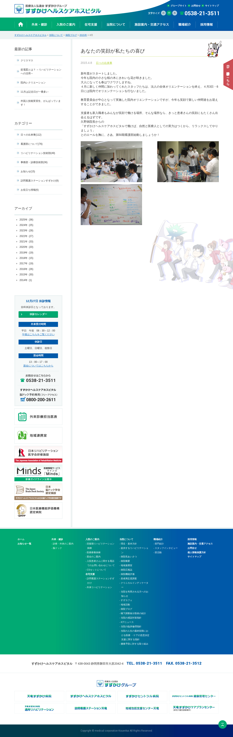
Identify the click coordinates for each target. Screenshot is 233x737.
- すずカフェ (126, 600)
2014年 (26, 280)
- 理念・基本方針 (128, 543)
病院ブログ (71, 35)
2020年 (26, 247)
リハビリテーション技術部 (38, 153)
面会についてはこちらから (38, 365)
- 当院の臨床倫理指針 (131, 626)
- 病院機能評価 (127, 574)
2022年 (26, 236)
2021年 (26, 242)
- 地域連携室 (126, 565)
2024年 (26, 225)
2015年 (83, 35)
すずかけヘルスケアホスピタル (30, 35)
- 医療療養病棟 (93, 552)
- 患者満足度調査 (128, 578)
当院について (56, 35)
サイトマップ (212, 5)
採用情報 (192, 539)
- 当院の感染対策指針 (131, 617)
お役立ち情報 (30, 189)
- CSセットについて (96, 569)
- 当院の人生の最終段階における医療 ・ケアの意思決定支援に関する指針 (135, 635)
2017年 (26, 264)
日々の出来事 (104, 63)
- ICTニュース (127, 622)
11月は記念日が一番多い (34, 91)
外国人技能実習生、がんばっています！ (41, 103)
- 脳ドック (57, 548)
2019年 (26, 253)
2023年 (26, 231)
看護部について (32, 143)
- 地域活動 (125, 604)
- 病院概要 (125, 561)
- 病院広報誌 (126, 569)
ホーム (21, 539)
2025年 (26, 220)
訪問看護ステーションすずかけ (40, 180)
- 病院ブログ (126, 609)
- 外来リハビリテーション (99, 587)
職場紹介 (158, 539)
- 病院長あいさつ (128, 556)
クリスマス (27, 60)
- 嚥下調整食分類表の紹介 (133, 613)
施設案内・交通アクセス (200, 543)
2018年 (26, 258)
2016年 (26, 269)
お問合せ (195, 5)
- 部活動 (158, 552)
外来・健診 (57, 539)
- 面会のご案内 (93, 556)
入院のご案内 (92, 539)
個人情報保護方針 (197, 552)
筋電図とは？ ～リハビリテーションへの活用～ (41, 71)
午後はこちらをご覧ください (38, 334)
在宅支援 (90, 574)
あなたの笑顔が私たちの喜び (150, 51)
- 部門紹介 (159, 543)
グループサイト (179, 5)
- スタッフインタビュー (166, 548)
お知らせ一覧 (24, 543)
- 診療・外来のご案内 (63, 543)
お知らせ (28, 171)
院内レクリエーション (33, 82)
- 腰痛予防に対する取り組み (134, 644)
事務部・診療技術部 (34, 162)
